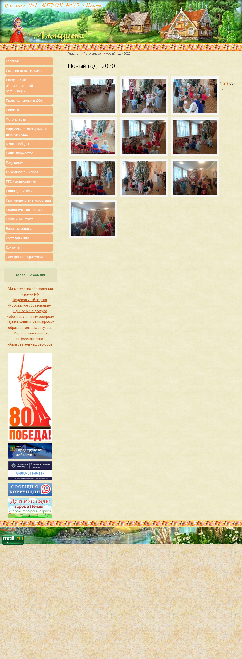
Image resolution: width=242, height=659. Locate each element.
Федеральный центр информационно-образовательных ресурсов (30, 338)
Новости (12, 110)
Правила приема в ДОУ (24, 100)
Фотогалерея (16, 119)
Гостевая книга (17, 238)
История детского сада (24, 70)
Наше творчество (19, 153)
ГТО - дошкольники (21, 181)
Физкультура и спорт (22, 172)
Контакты (13, 247)
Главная (12, 61)
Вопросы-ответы (19, 229)
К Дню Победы (17, 144)
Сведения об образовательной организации (19, 85)
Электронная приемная (24, 257)
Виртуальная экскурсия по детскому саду (26, 131)
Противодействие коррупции (28, 200)
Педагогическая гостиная (25, 210)
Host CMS (7, 530)
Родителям (14, 163)
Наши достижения (20, 191)
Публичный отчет (19, 219)
